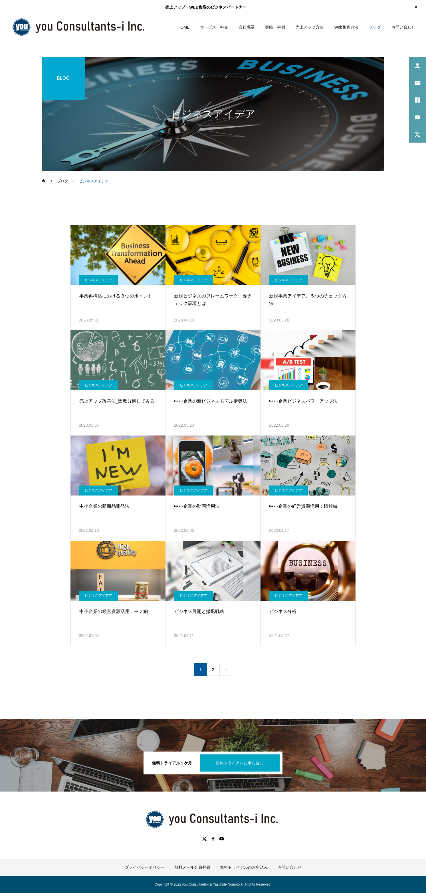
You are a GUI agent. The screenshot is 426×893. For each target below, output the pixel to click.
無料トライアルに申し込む (240, 763)
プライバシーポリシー (145, 867)
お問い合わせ (403, 27)
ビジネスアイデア (98, 280)
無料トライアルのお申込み (244, 867)
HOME (183, 27)
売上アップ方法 (310, 27)
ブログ (375, 27)
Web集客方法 (346, 27)
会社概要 (247, 27)
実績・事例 (275, 27)
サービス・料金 (214, 27)
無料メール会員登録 (192, 867)
